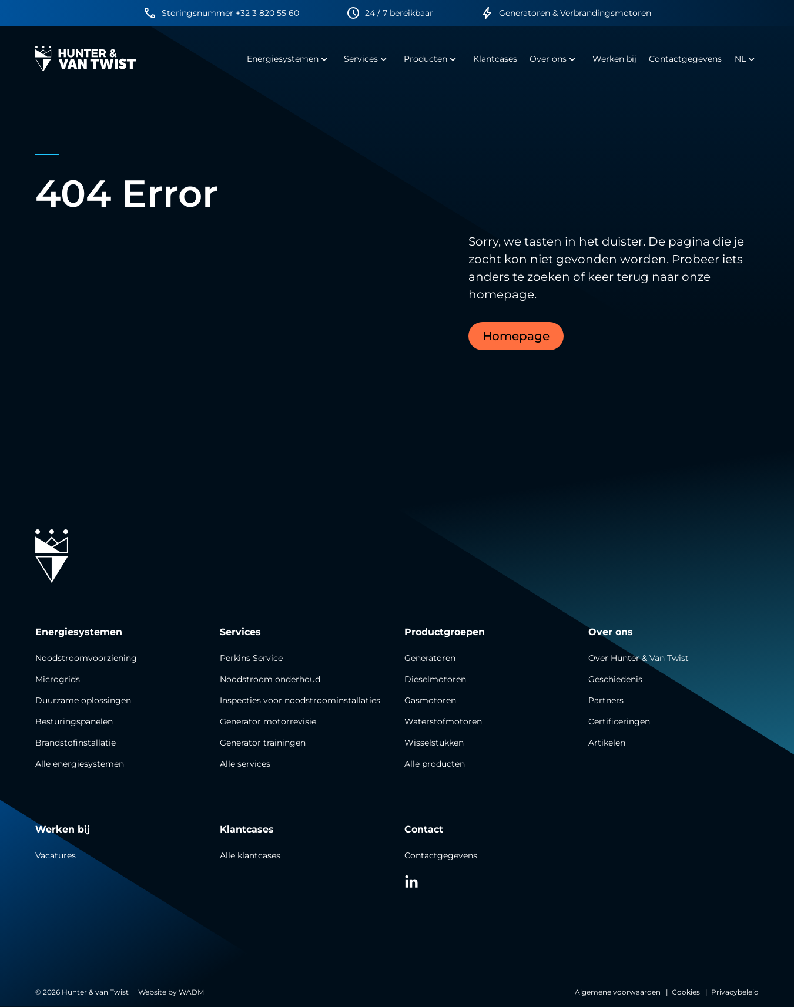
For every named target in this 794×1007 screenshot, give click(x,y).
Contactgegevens (440, 855)
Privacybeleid (735, 992)
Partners (606, 700)
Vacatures (55, 855)
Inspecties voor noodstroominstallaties (300, 700)
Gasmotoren (430, 700)
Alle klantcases (250, 855)
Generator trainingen (263, 742)
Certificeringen (619, 721)
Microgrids (57, 679)
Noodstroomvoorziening (86, 658)
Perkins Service (251, 658)
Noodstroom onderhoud (270, 679)
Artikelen (606, 742)
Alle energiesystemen (79, 763)
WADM (191, 992)
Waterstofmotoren (443, 721)
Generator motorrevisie (268, 721)
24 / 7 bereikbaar (399, 13)
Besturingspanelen (74, 721)
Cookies (686, 992)
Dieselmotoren (435, 679)
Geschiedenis (615, 679)
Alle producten (434, 763)
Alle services (245, 763)
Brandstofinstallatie (75, 742)
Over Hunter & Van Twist (638, 658)
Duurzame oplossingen (83, 700)
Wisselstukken (434, 742)
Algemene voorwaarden (618, 992)
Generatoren (429, 658)
